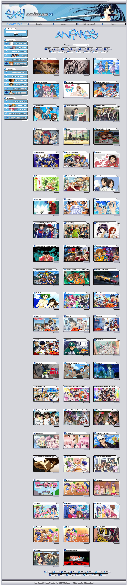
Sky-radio (113, 24)
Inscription (64, 24)
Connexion (39, 24)
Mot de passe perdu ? (88, 24)
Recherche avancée (16, 35)
